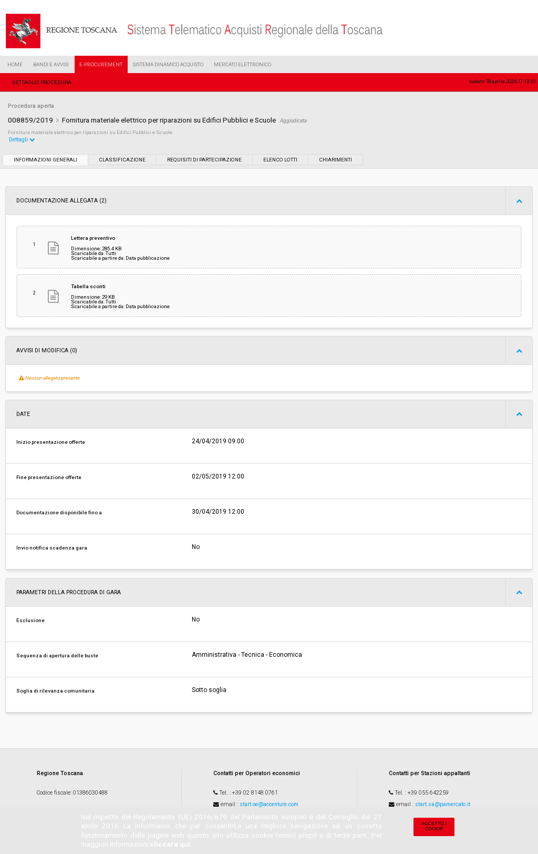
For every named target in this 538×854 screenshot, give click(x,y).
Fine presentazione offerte (48, 477)
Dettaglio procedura (41, 82)
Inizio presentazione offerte (50, 442)
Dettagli (22, 139)
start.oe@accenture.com (269, 804)
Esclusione (30, 620)
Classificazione (122, 159)
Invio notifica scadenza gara (51, 548)
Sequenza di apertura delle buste (57, 655)
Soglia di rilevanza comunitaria (55, 691)
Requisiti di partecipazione (204, 159)
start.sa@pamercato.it (442, 804)
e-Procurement (100, 64)
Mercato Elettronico (242, 64)
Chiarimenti (335, 159)
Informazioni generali (45, 159)
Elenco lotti (280, 159)
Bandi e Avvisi (51, 64)
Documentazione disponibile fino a (59, 512)
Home (15, 64)
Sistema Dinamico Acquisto (168, 64)
